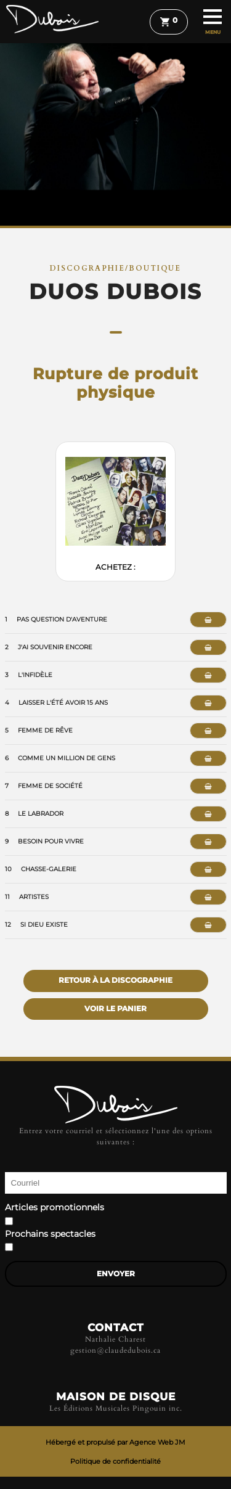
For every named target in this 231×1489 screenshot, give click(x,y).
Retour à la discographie (115, 980)
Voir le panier (115, 1008)
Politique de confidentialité (115, 1461)
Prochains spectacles (50, 1234)
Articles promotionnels (54, 1208)
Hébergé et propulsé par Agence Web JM (115, 1442)
